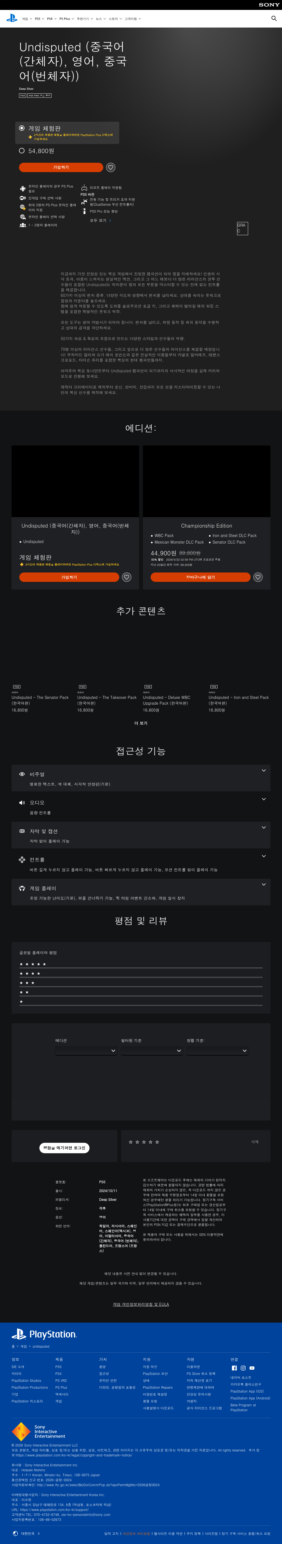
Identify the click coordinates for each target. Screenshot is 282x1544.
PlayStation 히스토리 (27, 1401)
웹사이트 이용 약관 (168, 1533)
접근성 (104, 1373)
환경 (102, 1366)
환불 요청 (150, 1401)
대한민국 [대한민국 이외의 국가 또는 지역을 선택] (26, 1533)
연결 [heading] (234, 1359)
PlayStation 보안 (155, 1373)
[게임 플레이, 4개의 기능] (141, 892)
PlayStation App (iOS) (247, 1391)
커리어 (16, 1373)
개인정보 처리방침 (136, 1533)
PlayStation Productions (30, 1387)
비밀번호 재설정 (155, 1394)
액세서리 (62, 1394)
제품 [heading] (59, 1359)
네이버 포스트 (241, 1377)
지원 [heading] (147, 1359)
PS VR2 (61, 1380)
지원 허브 (150, 1366)
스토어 (113, 19)
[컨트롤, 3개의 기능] (141, 863)
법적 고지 (111, 1533)
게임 (25, 19)
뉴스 (99, 19)
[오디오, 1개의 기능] (141, 806)
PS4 (50, 19)
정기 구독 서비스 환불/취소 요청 (246, 1533)
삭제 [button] (255, 1141)
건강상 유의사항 (199, 1394)
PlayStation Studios (26, 1380)
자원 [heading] (190, 1359)
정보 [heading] (15, 1359)
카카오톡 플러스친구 (246, 1384)
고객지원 (131, 19)
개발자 (192, 1401)
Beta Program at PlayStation (243, 1407)
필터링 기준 (131, 1040)
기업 (15, 1394)
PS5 (37, 19)
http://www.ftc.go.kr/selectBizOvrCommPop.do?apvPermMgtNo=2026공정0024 (98, 1484)
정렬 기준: (196, 1040)
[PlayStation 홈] (12, 18)
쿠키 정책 (193, 1533)
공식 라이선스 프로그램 (204, 1407)
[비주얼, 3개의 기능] (141, 778)
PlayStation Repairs (158, 1387)
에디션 (61, 1040)
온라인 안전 (108, 1380)
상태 (146, 1380)
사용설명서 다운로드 (158, 1407)
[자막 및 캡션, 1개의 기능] (141, 835)
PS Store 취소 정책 (201, 1373)
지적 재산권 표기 (199, 1380)
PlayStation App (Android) (250, 1398)
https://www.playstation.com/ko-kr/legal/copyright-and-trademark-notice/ (74, 1455)
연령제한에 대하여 (200, 1387)
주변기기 (83, 19)
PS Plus (64, 19)
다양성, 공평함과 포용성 (117, 1387)
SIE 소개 (18, 1366)
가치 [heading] (103, 1359)
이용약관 (193, 1366)
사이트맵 (211, 1533)
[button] (64, 1148)
